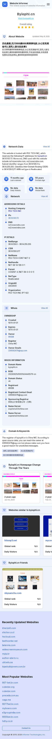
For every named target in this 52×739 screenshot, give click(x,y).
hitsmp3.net (10, 540)
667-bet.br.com (10, 682)
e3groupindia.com (11, 712)
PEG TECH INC (14, 211)
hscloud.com (8, 636)
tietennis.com (8, 645)
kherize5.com (9, 628)
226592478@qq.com (17, 350)
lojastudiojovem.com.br (13, 666)
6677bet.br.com (10, 704)
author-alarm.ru (10, 658)
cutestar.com (8, 691)
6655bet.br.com (10, 716)
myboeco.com (9, 708)
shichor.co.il (8, 632)
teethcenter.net (9, 641)
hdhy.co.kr (7, 721)
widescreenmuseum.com (14, 649)
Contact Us (26, 728)
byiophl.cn (42, 156)
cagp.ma (6, 699)
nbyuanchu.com (12, 593)
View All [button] (46, 147)
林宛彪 (11, 336)
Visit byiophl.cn (26, 18)
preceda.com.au (10, 695)
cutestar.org (8, 687)
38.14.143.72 (13, 218)
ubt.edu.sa (7, 662)
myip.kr (6, 653)
